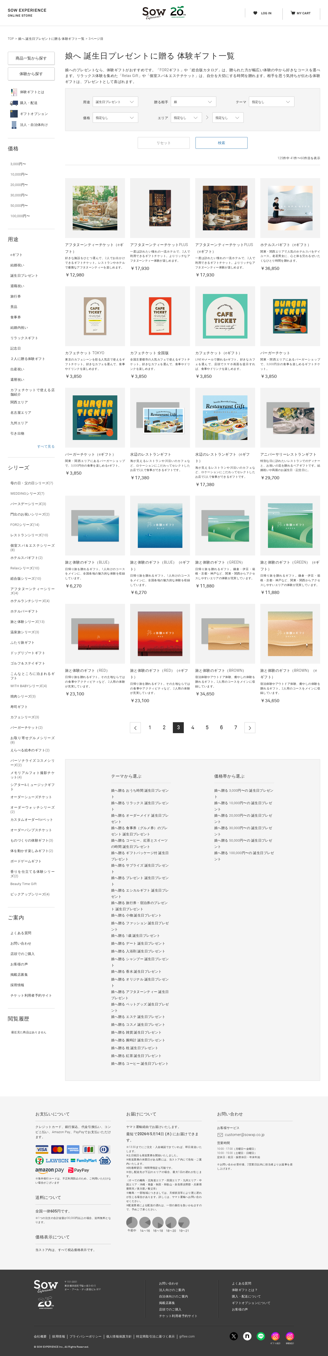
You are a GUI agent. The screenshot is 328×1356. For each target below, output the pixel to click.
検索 (221, 143)
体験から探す (31, 74)
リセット (163, 143)
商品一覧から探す (31, 58)
